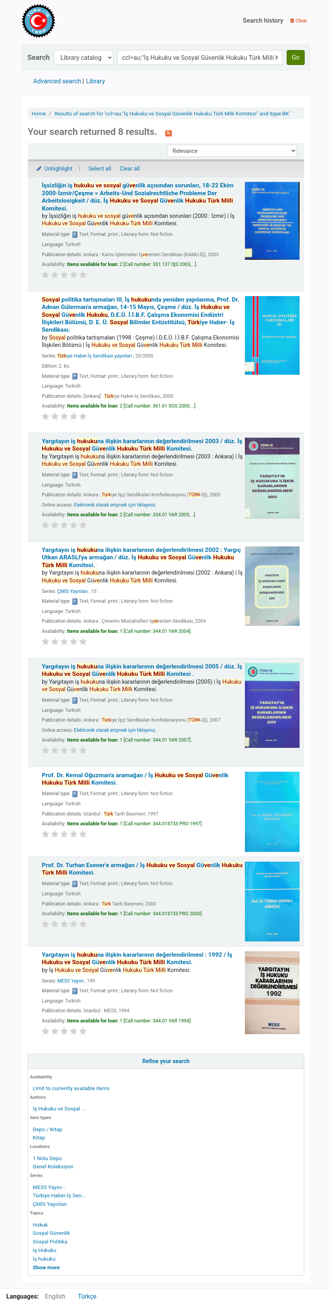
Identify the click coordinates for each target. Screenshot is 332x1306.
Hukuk (40, 1225)
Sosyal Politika (50, 1241)
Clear (298, 20)
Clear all (130, 168)
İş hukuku (44, 1259)
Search (38, 57)
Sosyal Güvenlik (51, 1233)
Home (39, 113)
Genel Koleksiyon (53, 1166)
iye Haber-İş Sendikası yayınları (94, 356)
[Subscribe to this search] (168, 132)
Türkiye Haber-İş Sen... (59, 1195)
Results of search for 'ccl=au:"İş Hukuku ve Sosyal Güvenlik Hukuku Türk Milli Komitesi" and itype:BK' (172, 113)
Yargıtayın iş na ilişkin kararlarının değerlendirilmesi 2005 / (142, 670)
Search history (263, 20)
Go (296, 57)
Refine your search (166, 1061)
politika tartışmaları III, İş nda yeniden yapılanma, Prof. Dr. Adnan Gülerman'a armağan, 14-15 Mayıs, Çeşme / (140, 315)
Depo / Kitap (47, 1129)
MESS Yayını (70, 981)
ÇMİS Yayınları (50, 1204)
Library (95, 81)
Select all (100, 168)
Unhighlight (54, 168)
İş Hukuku (44, 1250)
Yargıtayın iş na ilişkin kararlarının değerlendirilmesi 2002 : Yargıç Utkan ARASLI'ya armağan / (141, 557)
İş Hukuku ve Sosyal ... (59, 1108)
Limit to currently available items (71, 1088)
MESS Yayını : (49, 1187)
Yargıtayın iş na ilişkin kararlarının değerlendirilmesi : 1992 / (137, 958)
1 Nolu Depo (47, 1158)
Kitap (39, 1137)
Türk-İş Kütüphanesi (61, 20)
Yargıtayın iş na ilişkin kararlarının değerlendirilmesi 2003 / (142, 445)
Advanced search (57, 81)
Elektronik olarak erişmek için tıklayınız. (115, 505)
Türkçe (87, 1296)
